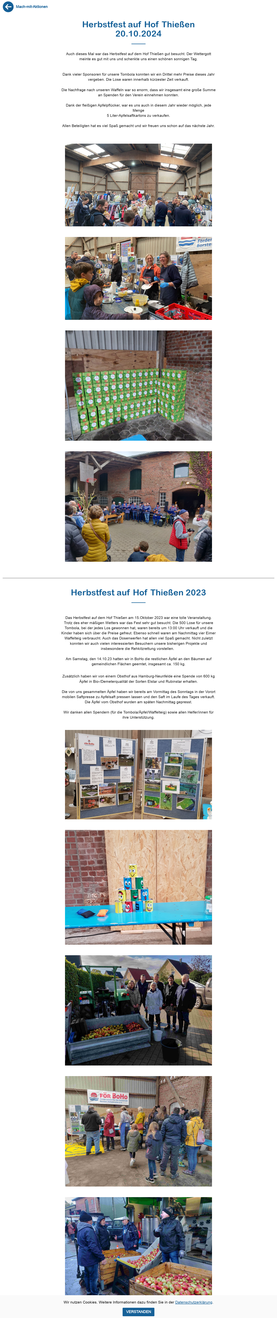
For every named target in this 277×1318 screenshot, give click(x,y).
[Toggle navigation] (271, 7)
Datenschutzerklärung (193, 1302)
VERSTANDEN (138, 1312)
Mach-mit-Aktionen (32, 7)
